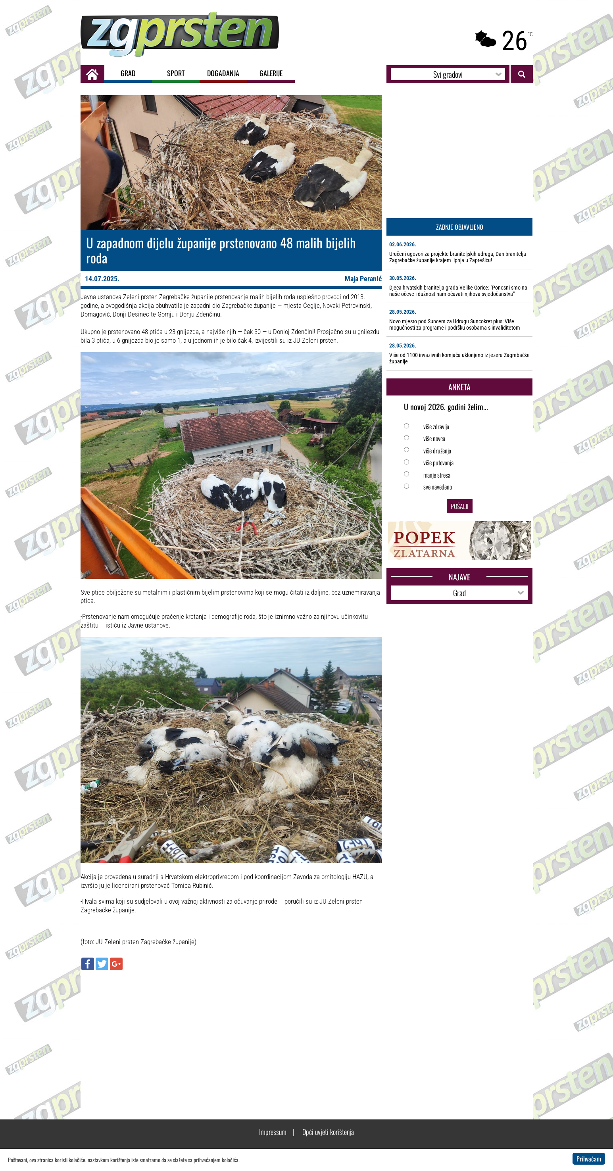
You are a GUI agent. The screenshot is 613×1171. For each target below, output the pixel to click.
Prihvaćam (588, 1158)
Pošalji (460, 506)
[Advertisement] (231, 1033)
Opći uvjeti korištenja (328, 1132)
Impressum (272, 1132)
